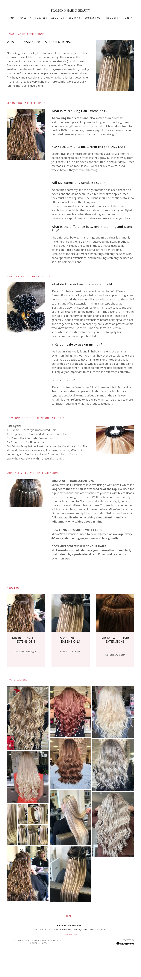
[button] (127, 18)
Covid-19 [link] (74, 18)
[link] (70, 10)
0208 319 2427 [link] (70, 934)
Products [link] (111, 18)
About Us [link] (57, 18)
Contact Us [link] (93, 18)
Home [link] (12, 18)
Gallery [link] (25, 18)
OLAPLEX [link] (70, 916)
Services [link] (41, 18)
